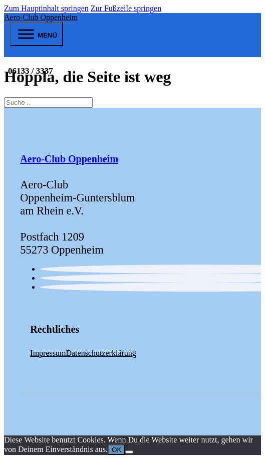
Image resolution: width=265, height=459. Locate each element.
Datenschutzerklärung (101, 353)
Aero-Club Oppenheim (41, 17)
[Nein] (129, 451)
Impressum (48, 353)
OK (116, 449)
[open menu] (36, 34)
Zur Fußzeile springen (126, 8)
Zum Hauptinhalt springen (46, 8)
